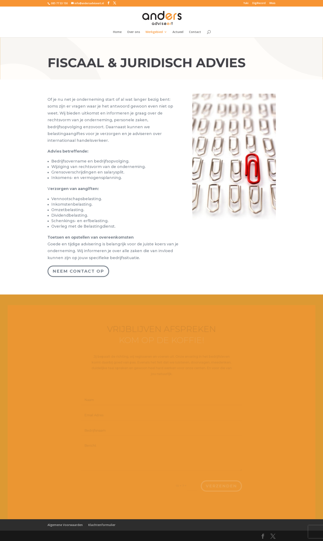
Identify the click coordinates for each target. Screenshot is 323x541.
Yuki (245, 3)
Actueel (177, 32)
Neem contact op (78, 266)
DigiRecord (259, 3)
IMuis (272, 3)
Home (117, 32)
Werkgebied (154, 32)
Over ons (133, 32)
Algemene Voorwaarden (65, 525)
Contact (195, 32)
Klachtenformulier (101, 525)
